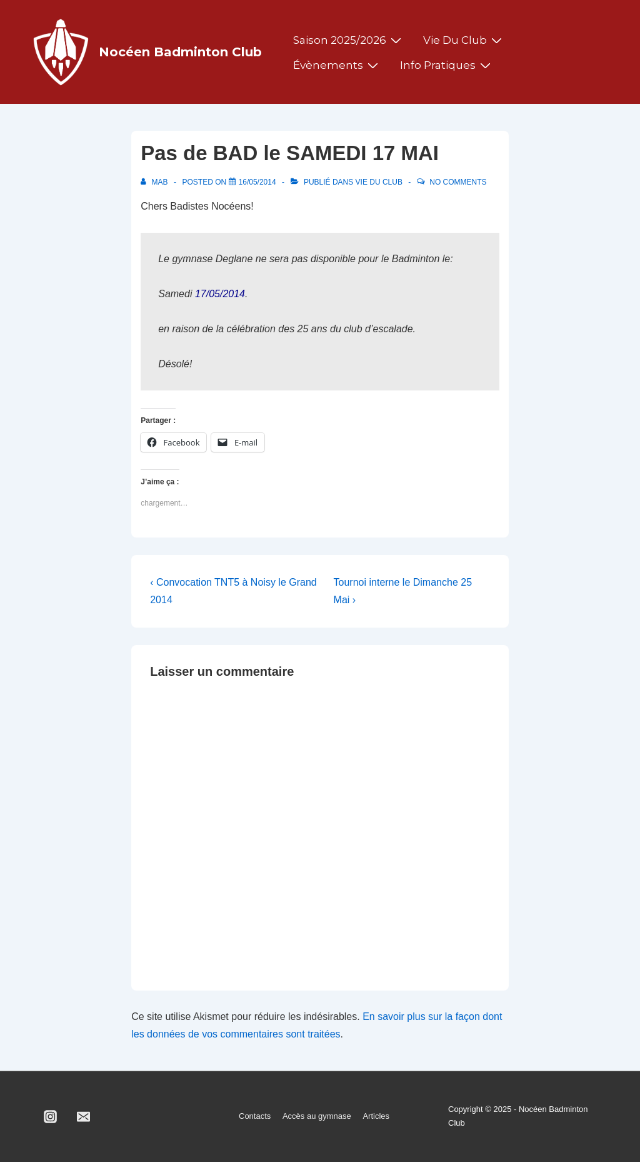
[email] (84, 1116)
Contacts (255, 1116)
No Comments (457, 182)
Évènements (337, 65)
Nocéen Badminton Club (180, 51)
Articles (375, 1116)
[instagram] (50, 1116)
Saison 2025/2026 (348, 40)
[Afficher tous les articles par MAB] (155, 182)
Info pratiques (447, 65)
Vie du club (464, 40)
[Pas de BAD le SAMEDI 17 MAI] (257, 182)
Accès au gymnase (316, 1116)
